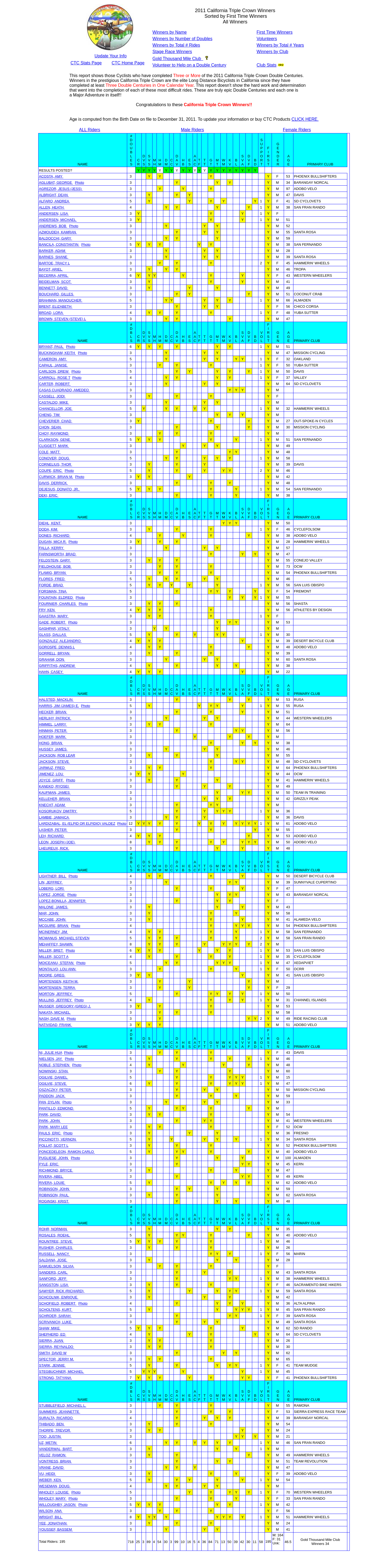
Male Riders (192, 129)
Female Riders (297, 129)
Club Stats (266, 65)
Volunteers (267, 38)
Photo (79, 183)
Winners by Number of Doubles (182, 38)
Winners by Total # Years (280, 45)
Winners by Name (170, 32)
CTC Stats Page (86, 63)
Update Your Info (111, 56)
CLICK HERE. (305, 119)
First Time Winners (274, 32)
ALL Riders (89, 129)
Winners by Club (272, 51)
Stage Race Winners (172, 51)
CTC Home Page (128, 63)
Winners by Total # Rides (176, 45)
